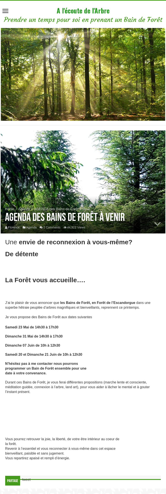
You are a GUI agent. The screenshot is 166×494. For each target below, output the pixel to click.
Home (9, 209)
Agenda (24, 209)
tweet (26, 479)
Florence (14, 227)
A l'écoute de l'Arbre (83, 10)
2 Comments (51, 227)
